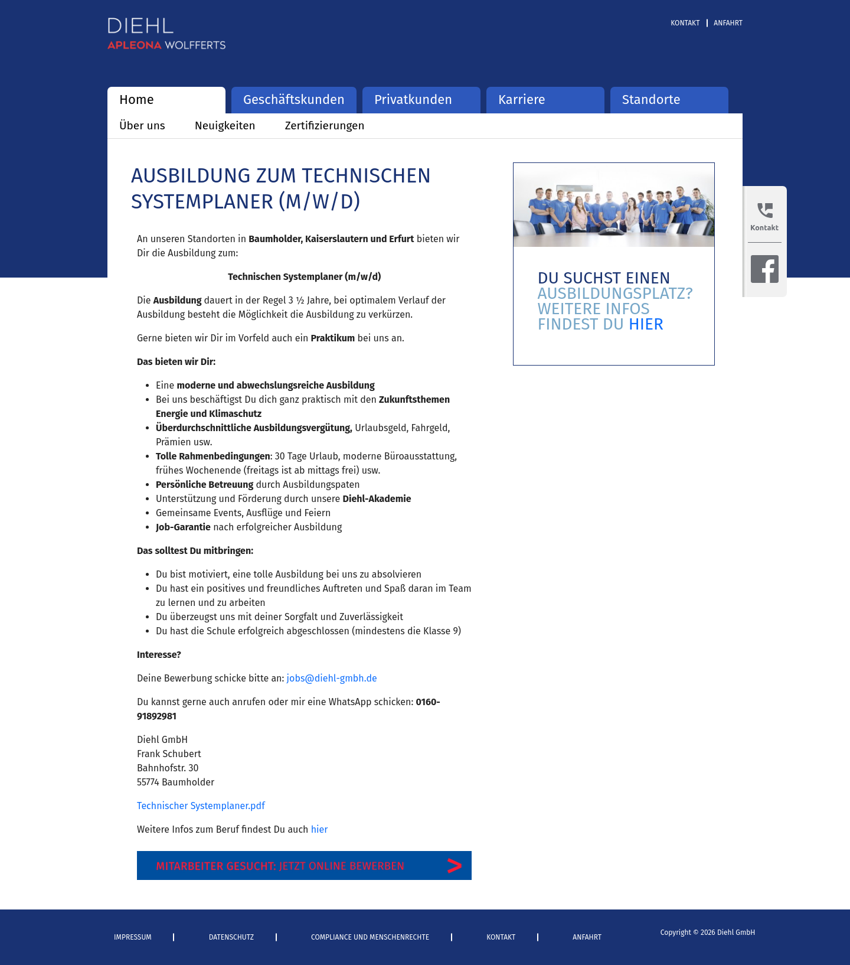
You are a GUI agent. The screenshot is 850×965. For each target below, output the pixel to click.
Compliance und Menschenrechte (370, 937)
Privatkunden (413, 99)
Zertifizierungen (325, 125)
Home (136, 99)
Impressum (133, 937)
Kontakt (685, 23)
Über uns (142, 125)
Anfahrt (728, 23)
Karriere (521, 99)
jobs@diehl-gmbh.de (332, 678)
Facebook (765, 269)
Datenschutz (231, 937)
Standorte (651, 99)
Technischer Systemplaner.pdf (201, 805)
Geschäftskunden (294, 99)
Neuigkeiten (225, 125)
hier (319, 829)
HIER (646, 324)
